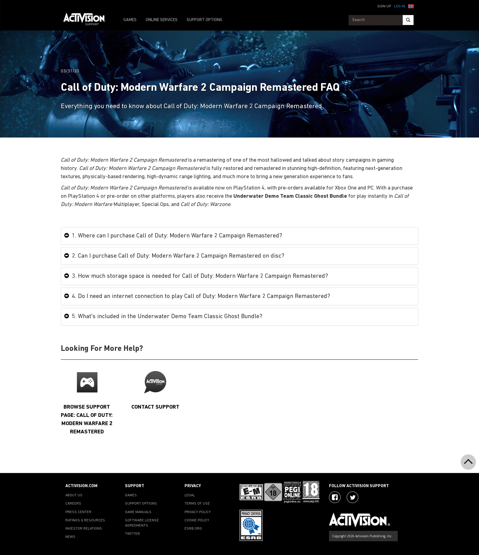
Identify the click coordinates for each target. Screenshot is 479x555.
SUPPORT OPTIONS (204, 20)
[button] (411, 6)
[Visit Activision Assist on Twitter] (352, 497)
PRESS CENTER (78, 512)
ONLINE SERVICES (161, 20)
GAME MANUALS (138, 512)
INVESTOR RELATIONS (83, 529)
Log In (399, 6)
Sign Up (384, 6)
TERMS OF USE (197, 503)
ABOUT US (73, 495)
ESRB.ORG (193, 529)
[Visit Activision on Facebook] (335, 497)
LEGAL (190, 495)
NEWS (70, 537)
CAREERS (73, 503)
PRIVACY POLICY (198, 512)
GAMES (130, 20)
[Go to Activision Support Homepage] (87, 20)
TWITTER (132, 534)
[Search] (408, 20)
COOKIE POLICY (197, 520)
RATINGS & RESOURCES (85, 520)
